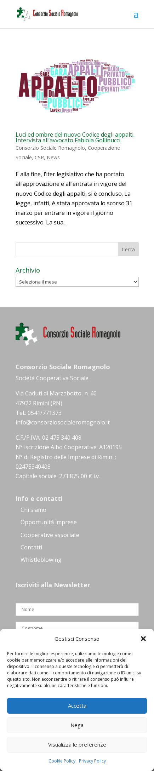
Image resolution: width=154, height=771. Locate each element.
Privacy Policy (92, 761)
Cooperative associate (50, 535)
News (53, 157)
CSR (39, 157)
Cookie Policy (62, 761)
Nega (77, 725)
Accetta (77, 705)
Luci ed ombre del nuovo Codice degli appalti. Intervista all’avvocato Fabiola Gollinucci (75, 137)
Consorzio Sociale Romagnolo (50, 147)
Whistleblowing (41, 560)
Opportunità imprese (49, 522)
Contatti (31, 547)
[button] (143, 638)
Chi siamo (33, 510)
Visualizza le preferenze (77, 744)
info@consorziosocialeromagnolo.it (63, 422)
